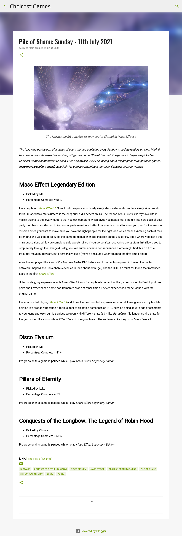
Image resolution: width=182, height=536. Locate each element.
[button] (21, 55)
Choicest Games (30, 6)
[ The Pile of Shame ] (39, 458)
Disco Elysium (78, 469)
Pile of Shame (148, 469)
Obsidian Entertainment (122, 469)
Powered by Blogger (91, 531)
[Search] (55, 6)
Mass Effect (97, 469)
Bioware (25, 469)
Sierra (50, 474)
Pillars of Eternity (31, 474)
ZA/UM (61, 474)
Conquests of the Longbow (50, 469)
